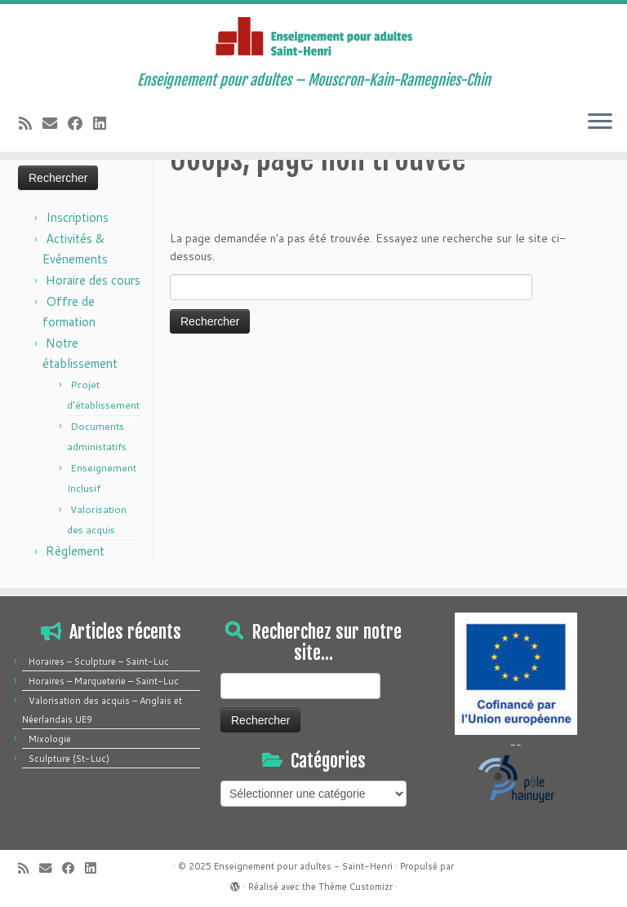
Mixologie (50, 739)
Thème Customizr (355, 886)
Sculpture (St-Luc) (69, 758)
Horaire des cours (93, 280)
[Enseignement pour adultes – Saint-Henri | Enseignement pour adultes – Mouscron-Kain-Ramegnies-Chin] (313, 38)
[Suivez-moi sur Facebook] (80, 123)
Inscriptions (77, 217)
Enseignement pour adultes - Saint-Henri (303, 866)
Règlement (75, 551)
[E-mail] (55, 123)
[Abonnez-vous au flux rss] (30, 123)
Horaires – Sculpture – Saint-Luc (99, 661)
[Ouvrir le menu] (600, 122)
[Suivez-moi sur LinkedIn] (105, 123)
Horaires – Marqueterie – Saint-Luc (104, 681)
